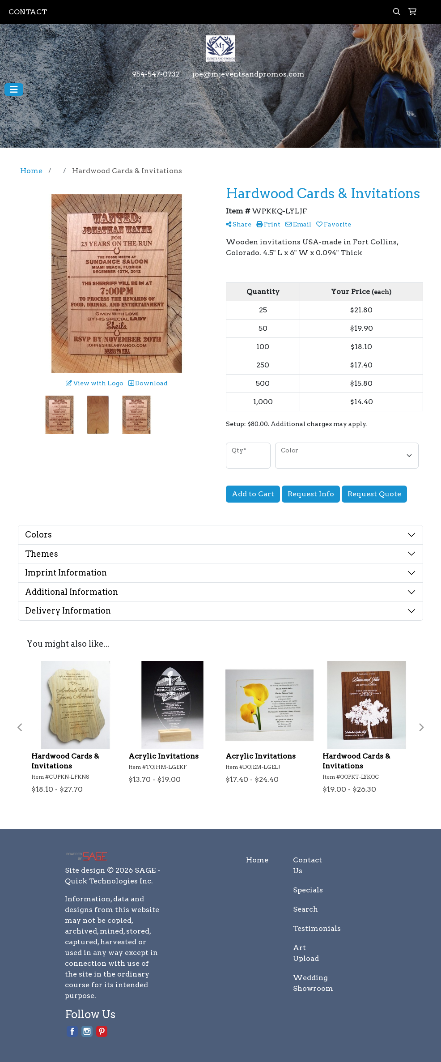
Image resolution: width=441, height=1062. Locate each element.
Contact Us (307, 865)
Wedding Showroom (311, 983)
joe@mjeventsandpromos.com (248, 74)
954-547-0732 (156, 74)
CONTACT (27, 12)
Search (305, 909)
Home (257, 860)
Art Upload (306, 953)
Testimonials (311, 928)
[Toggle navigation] (13, 89)
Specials (308, 890)
